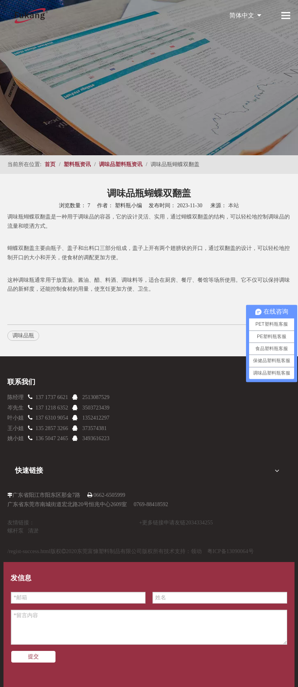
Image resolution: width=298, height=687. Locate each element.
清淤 (33, 531)
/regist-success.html (28, 551)
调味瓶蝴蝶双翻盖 (29, 217)
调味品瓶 (23, 335)
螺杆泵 (15, 531)
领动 (196, 551)
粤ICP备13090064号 (230, 551)
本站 (233, 205)
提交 (33, 656)
